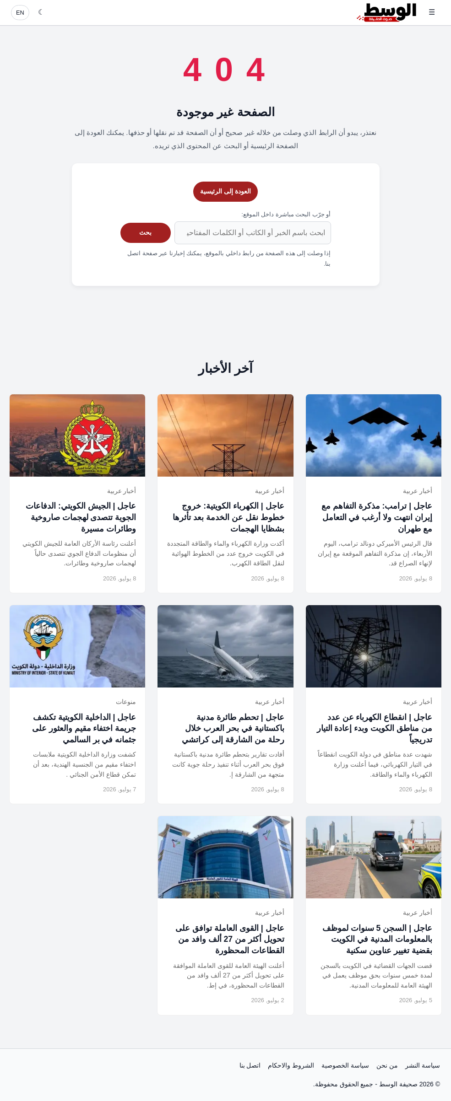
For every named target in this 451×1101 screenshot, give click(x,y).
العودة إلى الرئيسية (225, 191)
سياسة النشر (422, 1065)
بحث (145, 232)
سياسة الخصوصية (345, 1065)
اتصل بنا (250, 1065)
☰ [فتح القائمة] (432, 12)
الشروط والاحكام (291, 1065)
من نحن (387, 1065)
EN (20, 12)
